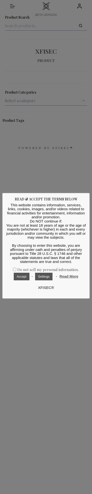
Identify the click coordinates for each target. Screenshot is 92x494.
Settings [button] (44, 276)
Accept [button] (21, 276)
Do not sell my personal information (47, 269)
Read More (68, 276)
